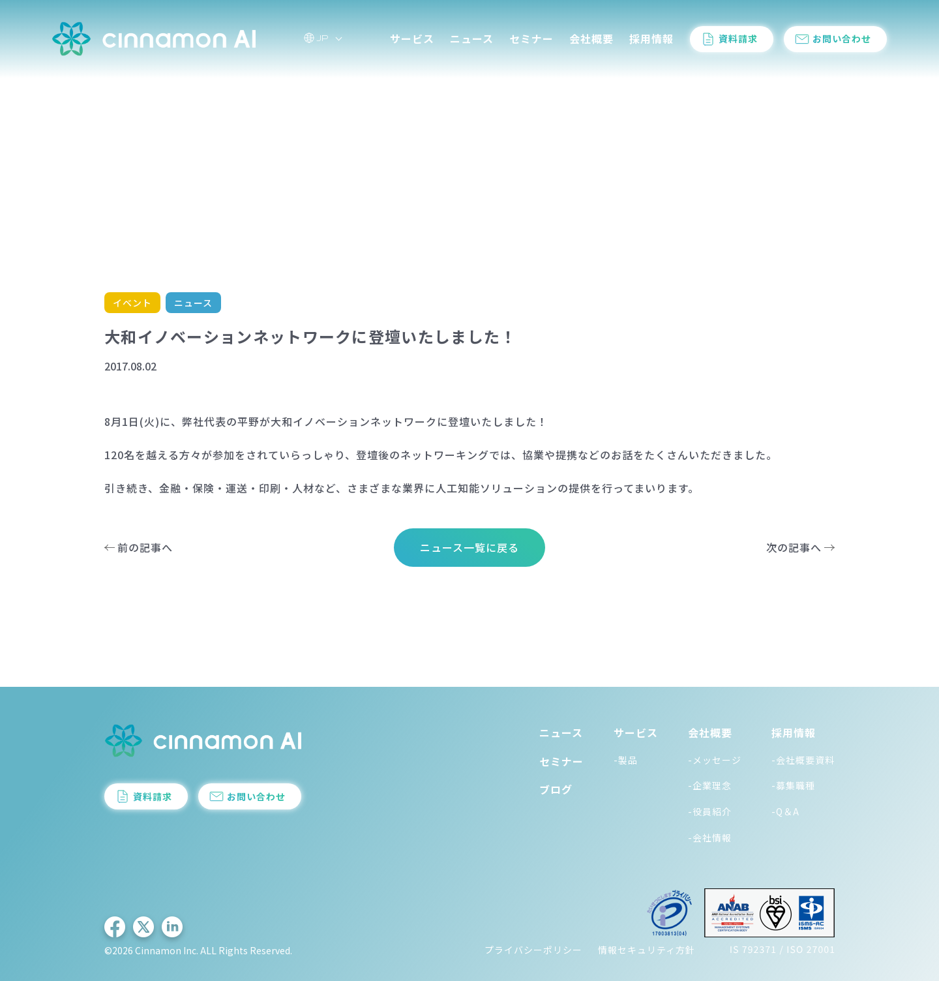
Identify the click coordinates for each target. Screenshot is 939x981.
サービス (412, 38)
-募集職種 (793, 785)
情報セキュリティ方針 (646, 949)
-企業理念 (710, 785)
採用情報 (651, 38)
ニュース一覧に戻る (469, 547)
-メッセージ (714, 759)
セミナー (531, 38)
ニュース (472, 38)
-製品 (626, 759)
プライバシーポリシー (533, 949)
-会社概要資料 (803, 759)
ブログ (556, 789)
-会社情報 (710, 837)
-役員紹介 (710, 811)
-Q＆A (785, 811)
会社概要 (591, 38)
